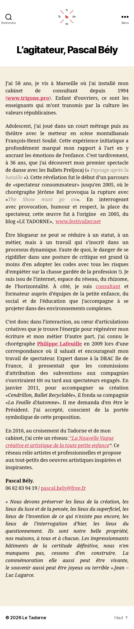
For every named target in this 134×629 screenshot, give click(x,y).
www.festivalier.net (78, 222)
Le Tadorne (34, 617)
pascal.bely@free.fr (63, 488)
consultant (108, 287)
